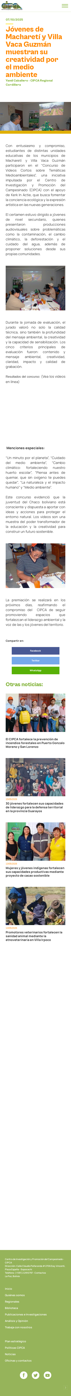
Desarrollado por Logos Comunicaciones (65, 1387)
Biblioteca (11, 1308)
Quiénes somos (15, 1295)
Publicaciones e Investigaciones (26, 1314)
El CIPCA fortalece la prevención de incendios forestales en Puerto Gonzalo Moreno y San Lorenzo (35, 743)
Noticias (10, 1354)
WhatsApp (35, 670)
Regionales (12, 1301)
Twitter (36, 660)
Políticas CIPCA (15, 1347)
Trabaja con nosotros (18, 1327)
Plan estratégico (15, 1341)
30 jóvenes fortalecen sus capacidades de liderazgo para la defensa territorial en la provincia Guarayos (34, 807)
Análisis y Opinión (16, 1321)
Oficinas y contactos (18, 1360)
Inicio (8, 1288)
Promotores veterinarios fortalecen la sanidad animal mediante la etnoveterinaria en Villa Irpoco (34, 936)
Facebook (35, 650)
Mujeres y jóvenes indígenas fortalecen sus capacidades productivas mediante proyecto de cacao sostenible (35, 871)
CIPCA (12, 5)
